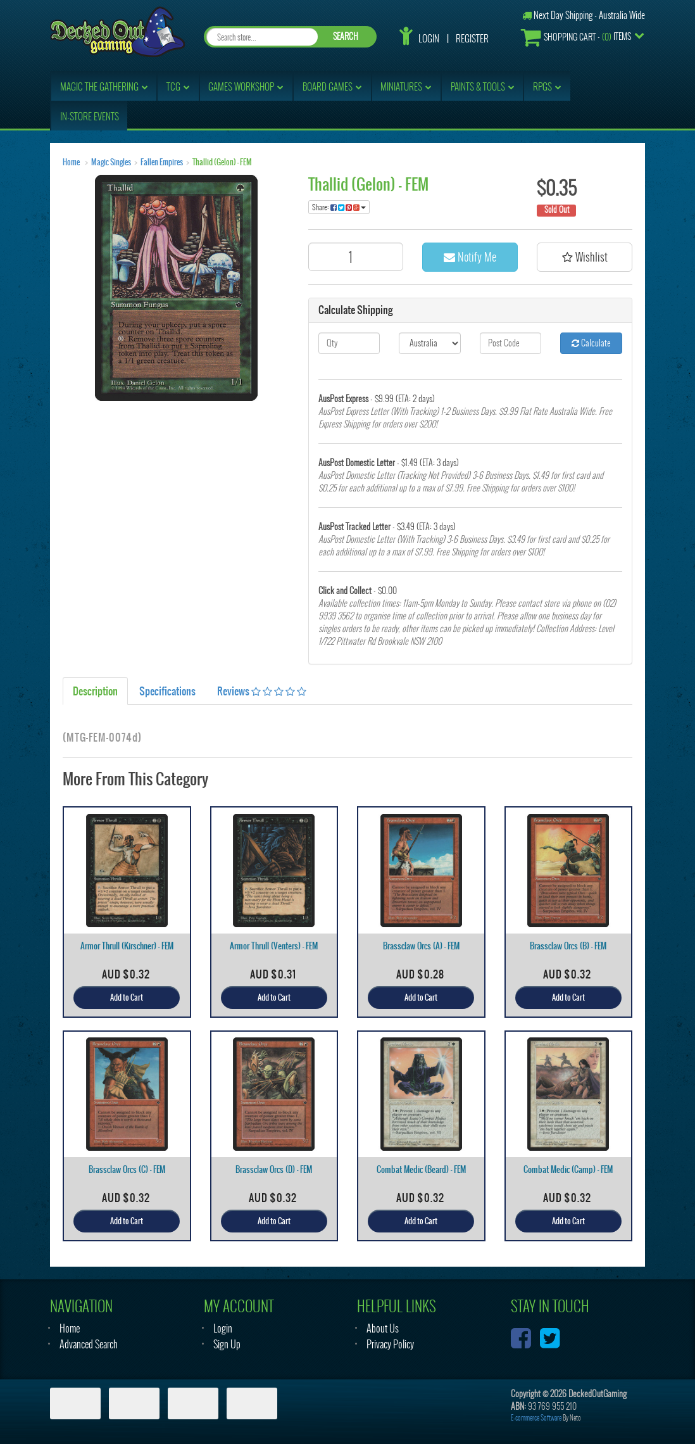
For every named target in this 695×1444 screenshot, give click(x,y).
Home (71, 162)
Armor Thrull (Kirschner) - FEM (126, 946)
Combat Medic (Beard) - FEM (421, 1169)
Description (95, 691)
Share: (339, 207)
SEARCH (345, 36)
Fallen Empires (162, 162)
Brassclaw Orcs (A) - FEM (421, 946)
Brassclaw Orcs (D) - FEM (273, 1169)
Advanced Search (88, 1344)
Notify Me (470, 256)
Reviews (261, 691)
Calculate (591, 343)
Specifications (167, 691)
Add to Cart (126, 997)
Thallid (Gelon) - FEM (222, 162)
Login (428, 39)
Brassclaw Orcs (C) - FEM (127, 1169)
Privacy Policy (390, 1344)
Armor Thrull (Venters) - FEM (274, 946)
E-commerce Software (536, 1417)
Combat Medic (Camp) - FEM (568, 1169)
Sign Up (227, 1344)
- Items (576, 37)
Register (472, 39)
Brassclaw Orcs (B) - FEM (568, 946)
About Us (382, 1328)
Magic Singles (111, 162)
